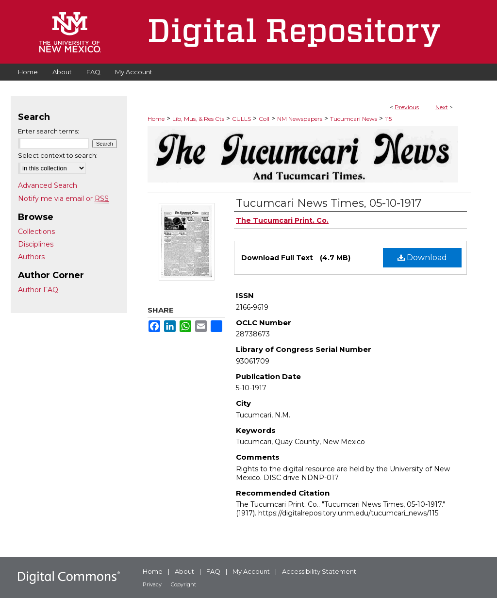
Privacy (152, 584)
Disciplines (35, 244)
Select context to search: (58, 155)
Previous (407, 107)
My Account (251, 571)
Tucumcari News (353, 118)
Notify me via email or (63, 198)
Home (156, 118)
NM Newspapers (299, 118)
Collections (36, 231)
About (184, 571)
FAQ (213, 571)
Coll (264, 118)
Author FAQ (38, 289)
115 (388, 118)
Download (422, 257)
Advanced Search (47, 185)
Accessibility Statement (319, 571)
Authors (31, 256)
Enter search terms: (48, 131)
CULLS (241, 118)
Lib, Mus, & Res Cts (198, 118)
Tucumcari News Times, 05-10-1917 (328, 203)
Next (441, 107)
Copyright (183, 584)
